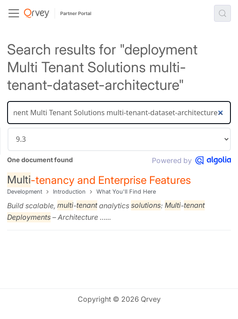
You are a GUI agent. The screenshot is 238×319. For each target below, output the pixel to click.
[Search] (119, 112)
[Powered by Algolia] (213, 160)
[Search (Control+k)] (222, 13)
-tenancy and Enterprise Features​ (99, 179)
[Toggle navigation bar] (13, 13)
